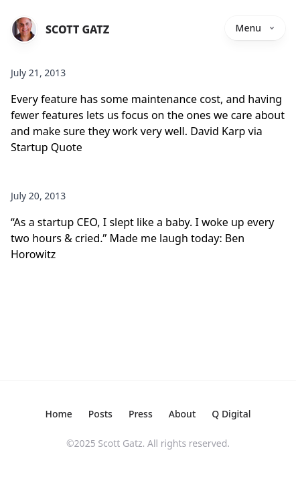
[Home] (24, 29)
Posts (100, 413)
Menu (255, 27)
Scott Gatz (77, 29)
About (182, 413)
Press (141, 413)
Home (58, 413)
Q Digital (231, 413)
